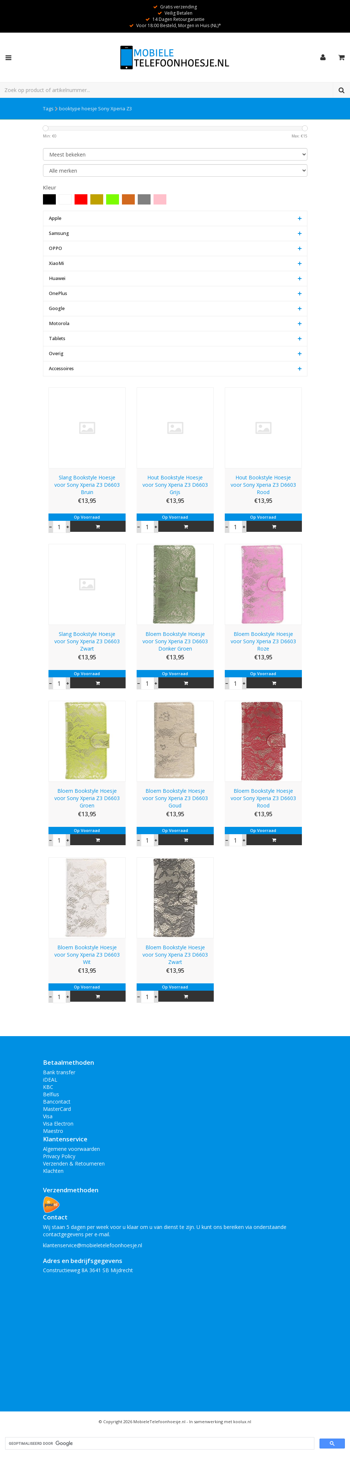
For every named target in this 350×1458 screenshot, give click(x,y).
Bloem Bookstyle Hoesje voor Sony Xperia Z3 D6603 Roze (263, 641)
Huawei (57, 278)
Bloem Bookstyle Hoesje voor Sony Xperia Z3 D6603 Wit (87, 954)
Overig (56, 353)
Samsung (59, 233)
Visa (48, 1116)
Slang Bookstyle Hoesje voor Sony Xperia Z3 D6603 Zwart (87, 641)
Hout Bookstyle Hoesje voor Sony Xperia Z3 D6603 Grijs (175, 485)
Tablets (57, 338)
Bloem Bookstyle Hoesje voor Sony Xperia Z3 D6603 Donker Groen (175, 641)
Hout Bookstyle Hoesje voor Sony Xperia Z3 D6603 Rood (263, 485)
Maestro (53, 1130)
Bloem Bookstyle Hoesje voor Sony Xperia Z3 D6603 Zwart (175, 954)
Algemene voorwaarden (71, 1148)
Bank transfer (59, 1072)
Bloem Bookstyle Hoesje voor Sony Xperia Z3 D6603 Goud (175, 798)
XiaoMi (56, 263)
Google (57, 308)
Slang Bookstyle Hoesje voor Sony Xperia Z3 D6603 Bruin (87, 485)
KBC (48, 1086)
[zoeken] (159, 1443)
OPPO (55, 248)
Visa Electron (58, 1123)
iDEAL (50, 1079)
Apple (55, 218)
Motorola (59, 323)
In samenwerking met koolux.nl (220, 1421)
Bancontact (57, 1101)
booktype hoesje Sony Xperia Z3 (95, 108)
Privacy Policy (59, 1156)
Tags (48, 108)
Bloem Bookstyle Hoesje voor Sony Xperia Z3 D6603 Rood (263, 798)
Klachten (53, 1170)
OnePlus (58, 293)
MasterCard (57, 1108)
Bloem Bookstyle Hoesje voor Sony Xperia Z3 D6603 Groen (87, 798)
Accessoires (61, 368)
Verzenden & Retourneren (74, 1163)
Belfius (51, 1094)
